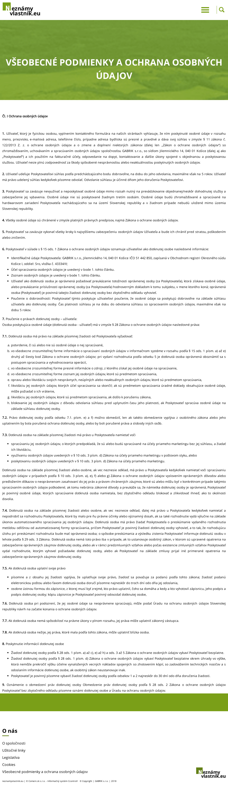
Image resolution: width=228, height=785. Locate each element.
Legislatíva (11, 757)
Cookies (8, 764)
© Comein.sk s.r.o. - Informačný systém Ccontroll (52, 781)
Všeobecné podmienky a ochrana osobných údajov (45, 771)
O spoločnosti (13, 743)
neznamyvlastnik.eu (12, 781)
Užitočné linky (13, 750)
